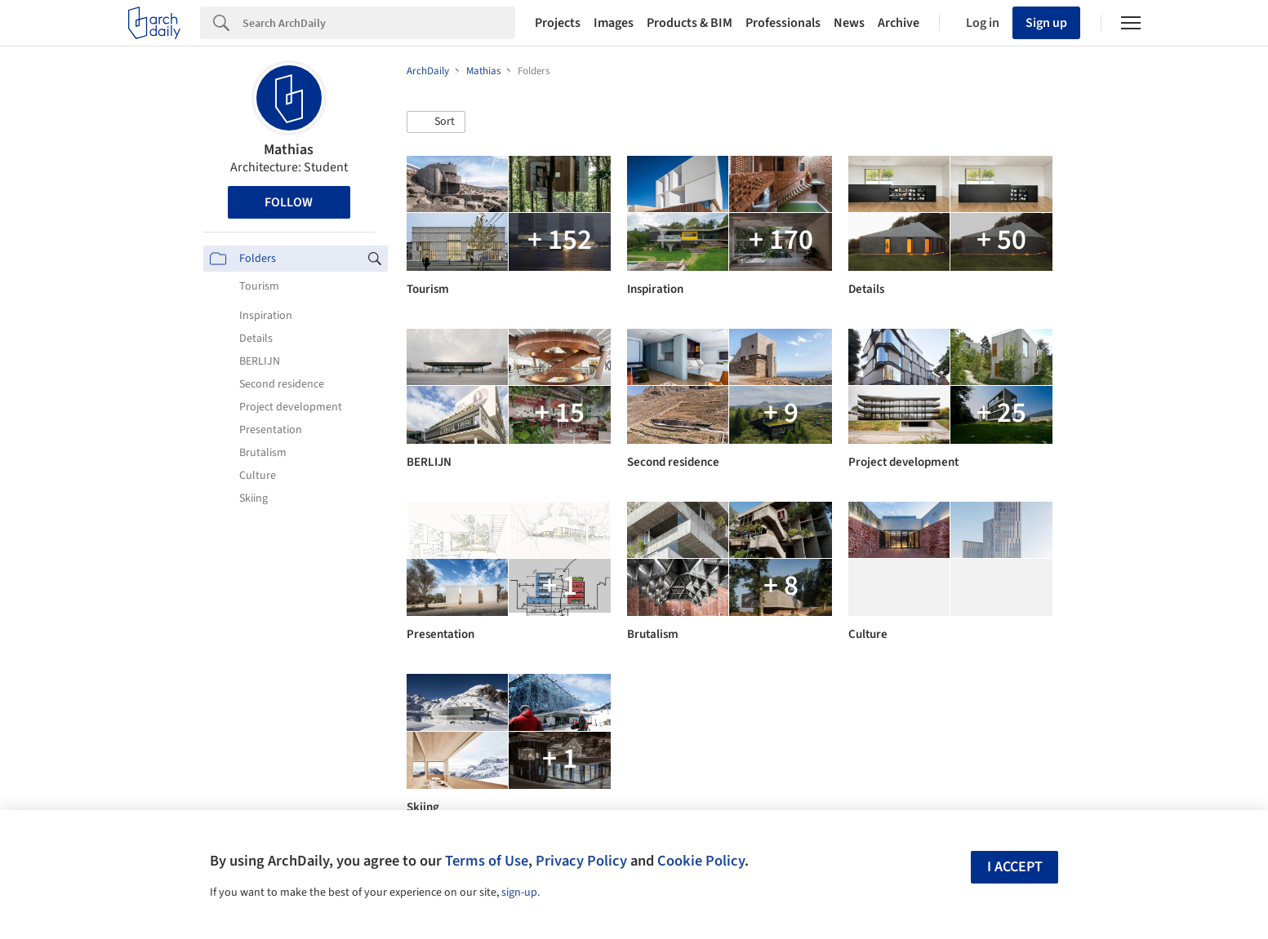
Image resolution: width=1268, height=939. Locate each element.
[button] (436, 122)
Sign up (1046, 23)
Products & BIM (689, 22)
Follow (289, 202)
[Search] (378, 23)
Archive (898, 22)
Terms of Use (486, 860)
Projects (558, 22)
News (849, 22)
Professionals (783, 22)
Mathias (289, 150)
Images (614, 22)
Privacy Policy (581, 860)
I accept (1015, 867)
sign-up (519, 892)
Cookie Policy (701, 860)
